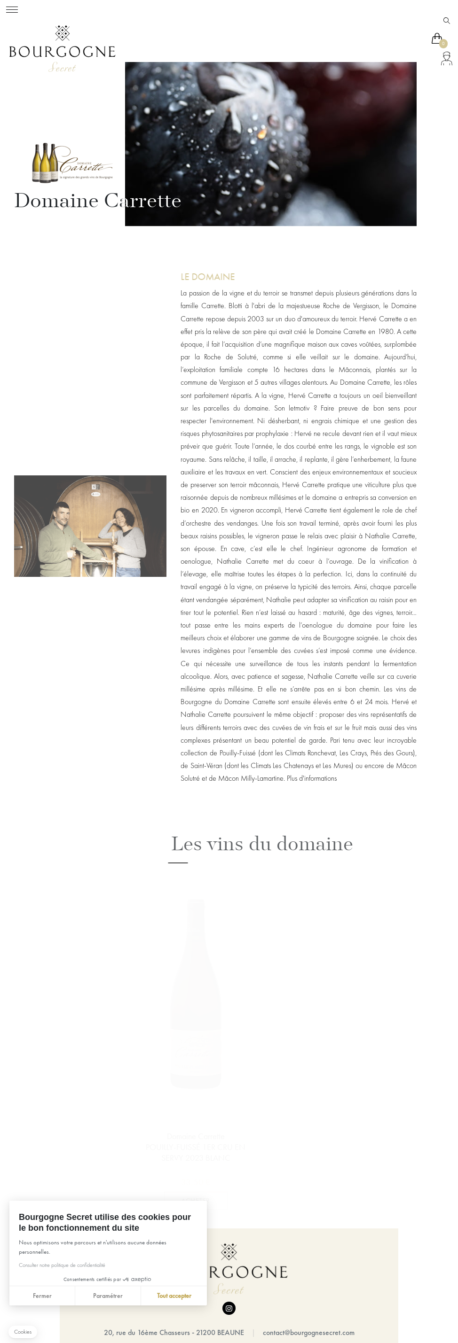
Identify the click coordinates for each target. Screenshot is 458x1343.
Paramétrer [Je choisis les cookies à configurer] (108, 1295)
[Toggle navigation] (12, 8)
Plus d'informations (312, 778)
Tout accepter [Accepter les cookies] (174, 1295)
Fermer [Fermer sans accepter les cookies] (42, 1295)
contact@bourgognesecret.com (309, 1332)
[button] (22, 1332)
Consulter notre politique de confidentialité (62, 1265)
